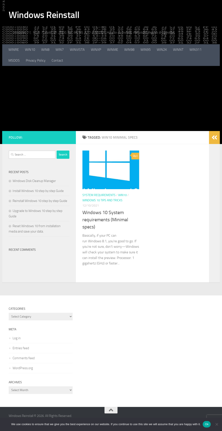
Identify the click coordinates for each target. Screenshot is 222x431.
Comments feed (24, 358)
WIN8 (45, 50)
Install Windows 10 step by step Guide (38, 191)
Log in (17, 338)
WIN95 (145, 50)
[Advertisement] (111, 98)
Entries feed (21, 348)
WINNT (178, 50)
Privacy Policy (36, 60)
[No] (216, 424)
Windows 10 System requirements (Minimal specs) (105, 220)
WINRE (13, 50)
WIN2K (162, 50)
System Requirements (99, 195)
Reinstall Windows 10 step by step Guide (40, 201)
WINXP (96, 50)
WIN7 (60, 50)
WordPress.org (23, 368)
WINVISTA (77, 50)
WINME (112, 50)
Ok (207, 424)
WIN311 (195, 50)
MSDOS (14, 60)
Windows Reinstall (44, 15)
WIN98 (129, 50)
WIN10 (30, 50)
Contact (57, 60)
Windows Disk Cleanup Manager (34, 181)
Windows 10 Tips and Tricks (102, 200)
